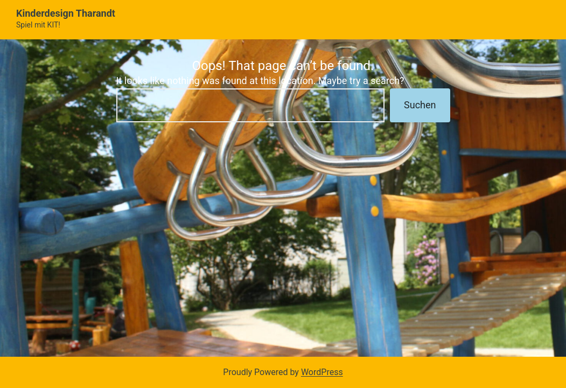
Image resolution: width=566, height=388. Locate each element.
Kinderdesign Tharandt (65, 13)
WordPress (322, 372)
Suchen (420, 104)
